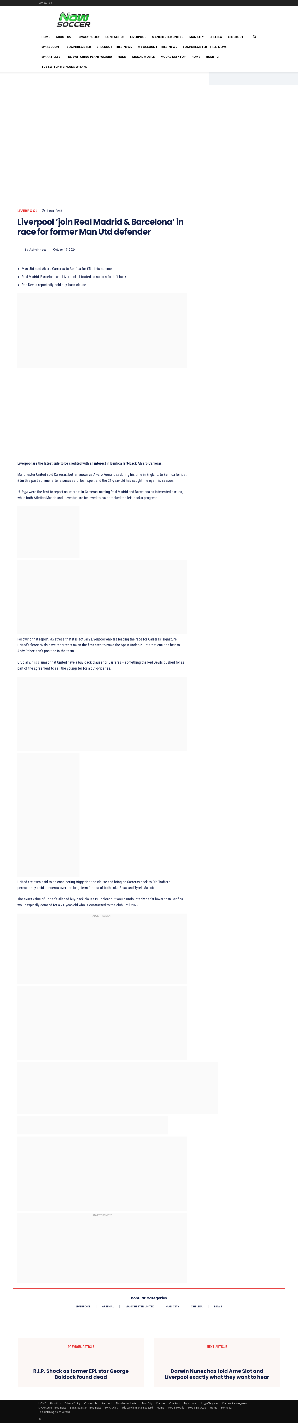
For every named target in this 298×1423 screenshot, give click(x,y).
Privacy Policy (88, 37)
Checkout (236, 37)
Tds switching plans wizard (89, 57)
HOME (45, 37)
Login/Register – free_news (205, 47)
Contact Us (114, 37)
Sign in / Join (45, 2)
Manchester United (168, 37)
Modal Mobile (143, 57)
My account (51, 47)
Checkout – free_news (114, 47)
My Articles (50, 57)
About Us (63, 37)
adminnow (37, 249)
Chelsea (215, 37)
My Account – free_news (157, 47)
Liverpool (138, 37)
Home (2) (212, 57)
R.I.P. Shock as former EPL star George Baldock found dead (81, 1374)
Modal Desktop (173, 57)
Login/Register (79, 47)
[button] (255, 37)
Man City (196, 37)
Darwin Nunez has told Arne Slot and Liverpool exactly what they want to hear (217, 1374)
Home (122, 57)
